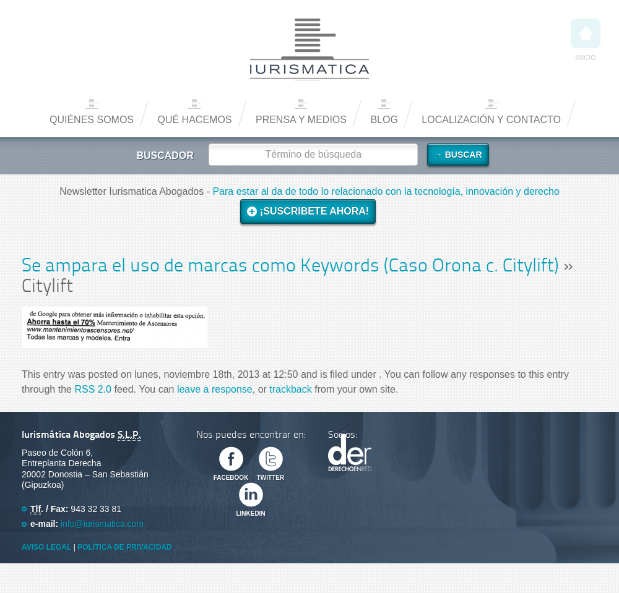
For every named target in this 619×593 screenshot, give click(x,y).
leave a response (215, 389)
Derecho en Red (349, 452)
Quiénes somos (92, 119)
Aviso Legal (46, 547)
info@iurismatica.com (102, 524)
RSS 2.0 (92, 389)
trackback (290, 389)
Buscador (164, 155)
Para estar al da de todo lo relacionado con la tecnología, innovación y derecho (385, 191)
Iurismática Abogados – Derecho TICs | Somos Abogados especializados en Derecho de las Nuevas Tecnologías (309, 49)
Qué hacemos (194, 119)
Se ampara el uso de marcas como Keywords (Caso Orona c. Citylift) (290, 266)
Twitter (270, 477)
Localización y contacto (491, 119)
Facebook (231, 477)
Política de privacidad (124, 547)
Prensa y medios (301, 119)
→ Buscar (458, 155)
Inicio (585, 40)
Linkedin (250, 513)
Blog (383, 119)
